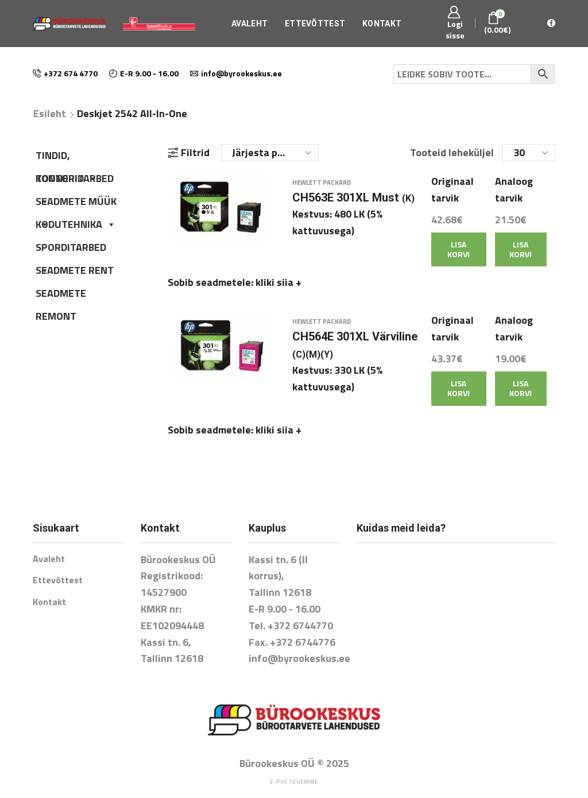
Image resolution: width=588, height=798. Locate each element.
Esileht (49, 113)
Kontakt (381, 23)
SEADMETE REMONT (61, 295)
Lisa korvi (458, 257)
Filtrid (189, 152)
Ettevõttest (315, 23)
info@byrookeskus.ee (299, 642)
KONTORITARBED (75, 180)
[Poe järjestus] (270, 152)
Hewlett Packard (321, 190)
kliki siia (278, 290)
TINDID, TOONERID (67, 157)
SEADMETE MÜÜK (76, 203)
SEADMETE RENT (75, 270)
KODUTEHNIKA (76, 224)
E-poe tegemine (294, 765)
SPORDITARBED (71, 249)
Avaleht (249, 23)
